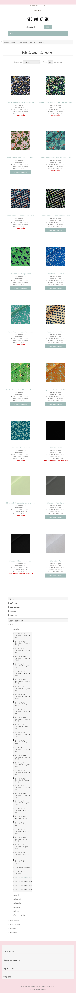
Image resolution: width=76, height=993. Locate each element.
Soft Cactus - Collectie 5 (23, 868)
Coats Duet (14, 615)
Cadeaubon (14, 933)
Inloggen (43, 6)
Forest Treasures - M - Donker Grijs (20, 103)
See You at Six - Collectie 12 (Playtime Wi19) (22, 787)
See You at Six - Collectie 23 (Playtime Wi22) (22, 704)
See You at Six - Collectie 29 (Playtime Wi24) (22, 658)
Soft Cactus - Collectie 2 (23, 885)
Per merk (16, 895)
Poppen (13, 929)
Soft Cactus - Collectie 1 (23, 889)
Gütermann (14, 611)
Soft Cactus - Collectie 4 (23, 877)
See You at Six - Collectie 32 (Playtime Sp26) (22, 635)
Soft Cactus (14, 603)
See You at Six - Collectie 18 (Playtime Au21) (22, 742)
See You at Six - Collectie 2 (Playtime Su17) (22, 862)
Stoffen (13, 42)
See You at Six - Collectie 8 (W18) (21, 817)
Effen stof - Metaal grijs (55, 503)
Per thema (16, 907)
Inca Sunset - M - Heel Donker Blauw (56, 216)
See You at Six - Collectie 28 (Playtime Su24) (22, 666)
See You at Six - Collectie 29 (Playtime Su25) (22, 650)
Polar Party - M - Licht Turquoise (20, 332)
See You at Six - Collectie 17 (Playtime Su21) (22, 749)
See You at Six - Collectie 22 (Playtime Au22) (22, 711)
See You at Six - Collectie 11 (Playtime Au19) (22, 795)
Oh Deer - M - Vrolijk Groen (20, 274)
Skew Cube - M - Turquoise (20, 448)
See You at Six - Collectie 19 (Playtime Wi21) (22, 734)
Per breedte (17, 903)
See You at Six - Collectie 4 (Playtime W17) (22, 846)
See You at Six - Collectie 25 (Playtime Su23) (22, 688)
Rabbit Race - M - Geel (55, 332)
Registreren (34, 6)
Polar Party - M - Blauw (55, 274)
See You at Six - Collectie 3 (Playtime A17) (22, 854)
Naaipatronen (15, 925)
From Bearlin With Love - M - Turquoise (55, 158)
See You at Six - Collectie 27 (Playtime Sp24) (22, 673)
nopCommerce (41, 989)
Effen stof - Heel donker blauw (20, 561)
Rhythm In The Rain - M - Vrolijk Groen (20, 390)
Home (6, 42)
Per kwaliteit (17, 899)
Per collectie (23, 42)
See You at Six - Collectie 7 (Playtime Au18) (22, 824)
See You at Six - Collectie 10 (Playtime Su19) (22, 803)
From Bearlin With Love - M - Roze (20, 158)
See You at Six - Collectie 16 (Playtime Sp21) (22, 757)
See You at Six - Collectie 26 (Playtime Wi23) (22, 681)
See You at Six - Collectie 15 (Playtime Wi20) (22, 764)
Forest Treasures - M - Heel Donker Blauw (55, 103)
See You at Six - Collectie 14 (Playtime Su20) (22, 772)
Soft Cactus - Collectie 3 (23, 881)
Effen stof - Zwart (55, 448)
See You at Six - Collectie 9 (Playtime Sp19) (22, 810)
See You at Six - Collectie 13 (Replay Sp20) (22, 780)
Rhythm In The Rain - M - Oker (55, 390)
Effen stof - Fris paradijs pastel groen (20, 503)
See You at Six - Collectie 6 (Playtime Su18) (22, 831)
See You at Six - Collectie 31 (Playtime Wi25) (22, 643)
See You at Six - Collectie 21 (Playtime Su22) (22, 719)
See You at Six (15, 607)
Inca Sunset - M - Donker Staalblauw (20, 216)
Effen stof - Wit (55, 561)
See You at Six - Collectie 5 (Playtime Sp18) (22, 839)
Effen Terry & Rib (19, 915)
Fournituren (14, 920)
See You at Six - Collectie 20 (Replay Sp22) (22, 726)
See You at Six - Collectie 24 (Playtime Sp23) (22, 696)
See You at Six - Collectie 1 (20, 872)
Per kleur (16, 911)
